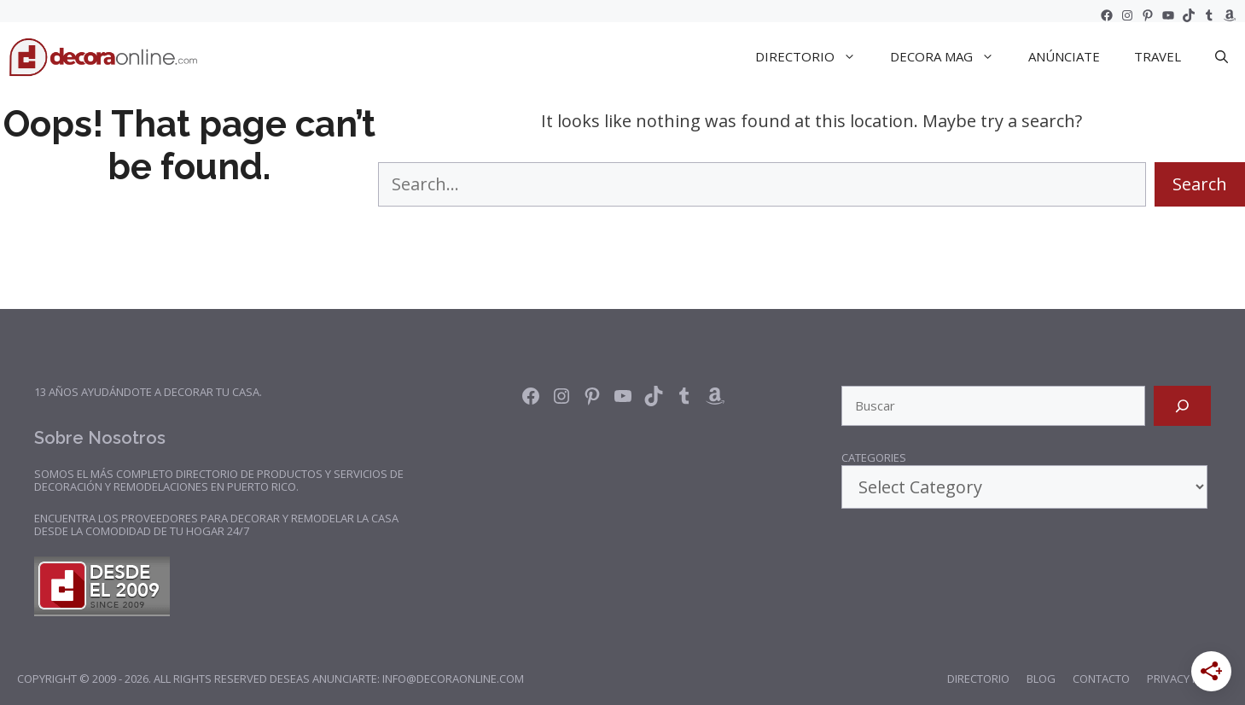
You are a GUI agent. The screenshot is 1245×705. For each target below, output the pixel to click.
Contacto (1101, 678)
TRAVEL (1157, 56)
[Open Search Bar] (1221, 56)
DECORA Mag (950, 56)
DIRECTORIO (814, 56)
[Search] (1182, 406)
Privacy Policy (1187, 678)
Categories (873, 458)
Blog (1041, 678)
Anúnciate (1064, 56)
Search (1199, 183)
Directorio (978, 678)
